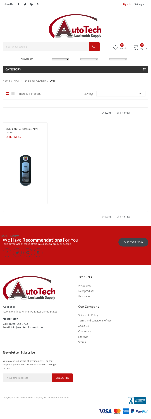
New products (86, 290)
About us (83, 325)
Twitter (24, 4)
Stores (82, 341)
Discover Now (133, 241)
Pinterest (31, 4)
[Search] (51, 46)
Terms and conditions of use (95, 320)
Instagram (37, 4)
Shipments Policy (88, 314)
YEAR (104, 59)
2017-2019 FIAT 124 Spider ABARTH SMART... (23, 130)
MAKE (47, 59)
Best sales (84, 296)
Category (13, 69)
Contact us (84, 331)
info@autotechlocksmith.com (28, 327)
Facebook (18, 4)
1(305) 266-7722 (18, 323)
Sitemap (83, 336)
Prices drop (84, 285)
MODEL (76, 59)
